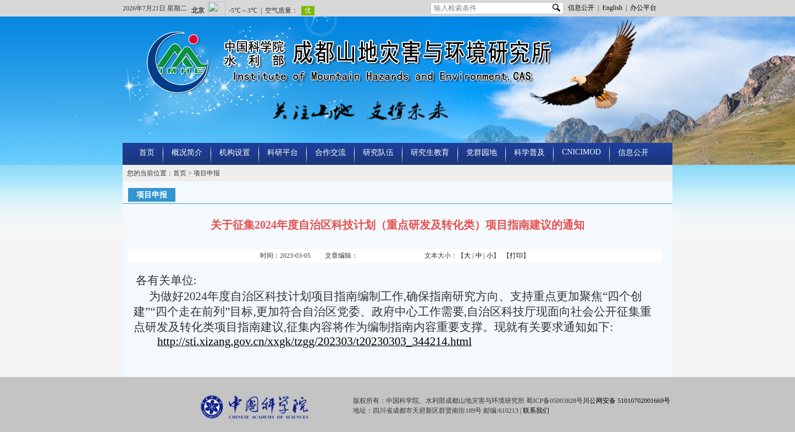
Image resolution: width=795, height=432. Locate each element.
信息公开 (581, 8)
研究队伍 (378, 152)
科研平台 (282, 152)
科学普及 (529, 152)
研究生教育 (430, 152)
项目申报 (207, 173)
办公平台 (643, 8)
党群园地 (481, 152)
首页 (146, 152)
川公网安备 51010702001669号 (626, 401)
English (612, 8)
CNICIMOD (581, 152)
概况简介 (187, 152)
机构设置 (234, 152)
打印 (516, 255)
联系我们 (536, 410)
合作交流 (330, 152)
